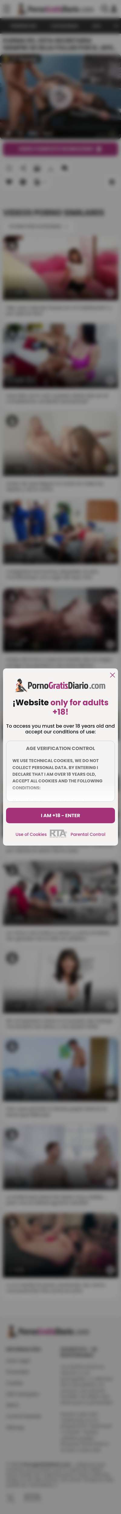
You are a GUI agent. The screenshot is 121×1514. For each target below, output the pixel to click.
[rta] (58, 837)
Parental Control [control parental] (87, 834)
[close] (112, 675)
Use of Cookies (31, 834)
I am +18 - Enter (60, 815)
